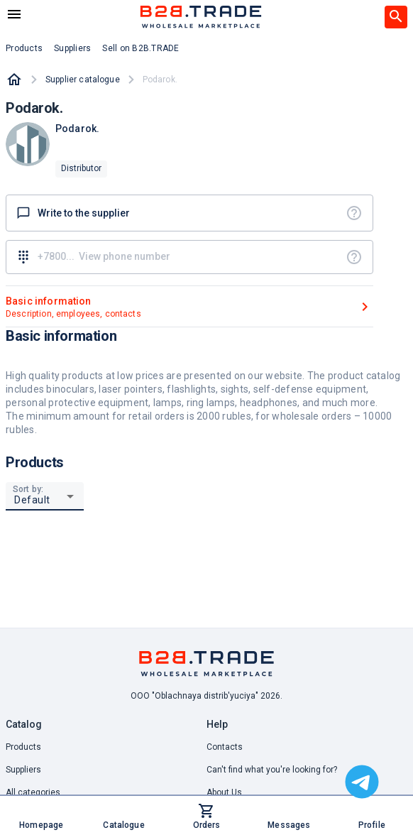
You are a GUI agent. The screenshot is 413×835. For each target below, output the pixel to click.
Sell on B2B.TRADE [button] (140, 48)
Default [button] (32, 500)
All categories (33, 792)
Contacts (224, 747)
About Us (224, 792)
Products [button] (24, 48)
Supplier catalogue (82, 79)
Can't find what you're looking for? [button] (271, 770)
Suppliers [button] (72, 48)
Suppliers (23, 770)
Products (23, 747)
